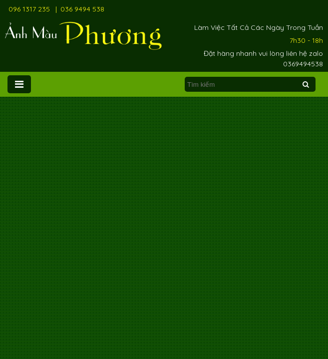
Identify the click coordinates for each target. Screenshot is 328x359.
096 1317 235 (29, 8)
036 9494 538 (82, 8)
